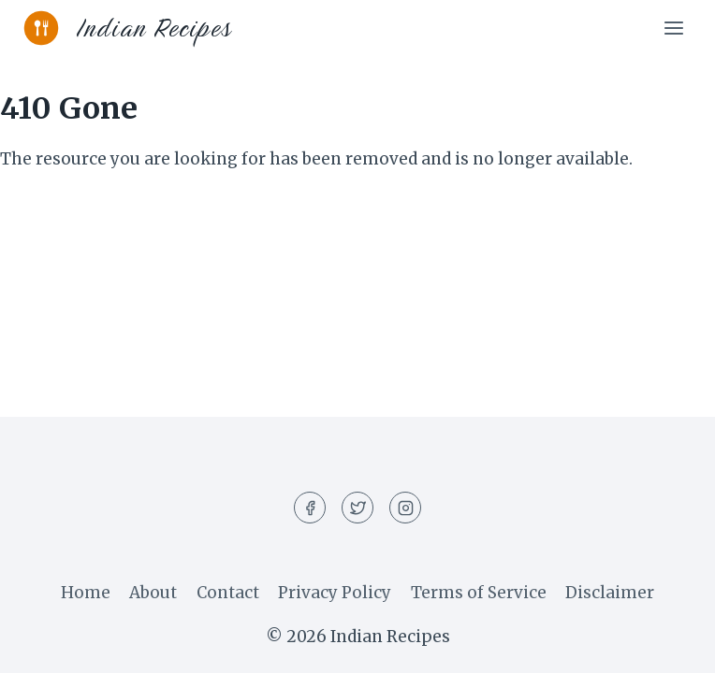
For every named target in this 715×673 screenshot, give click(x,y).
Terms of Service (479, 592)
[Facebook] (310, 507)
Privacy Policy (334, 592)
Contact (228, 592)
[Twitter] (357, 507)
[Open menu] (673, 27)
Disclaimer (609, 592)
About (153, 592)
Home (85, 592)
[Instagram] (405, 507)
